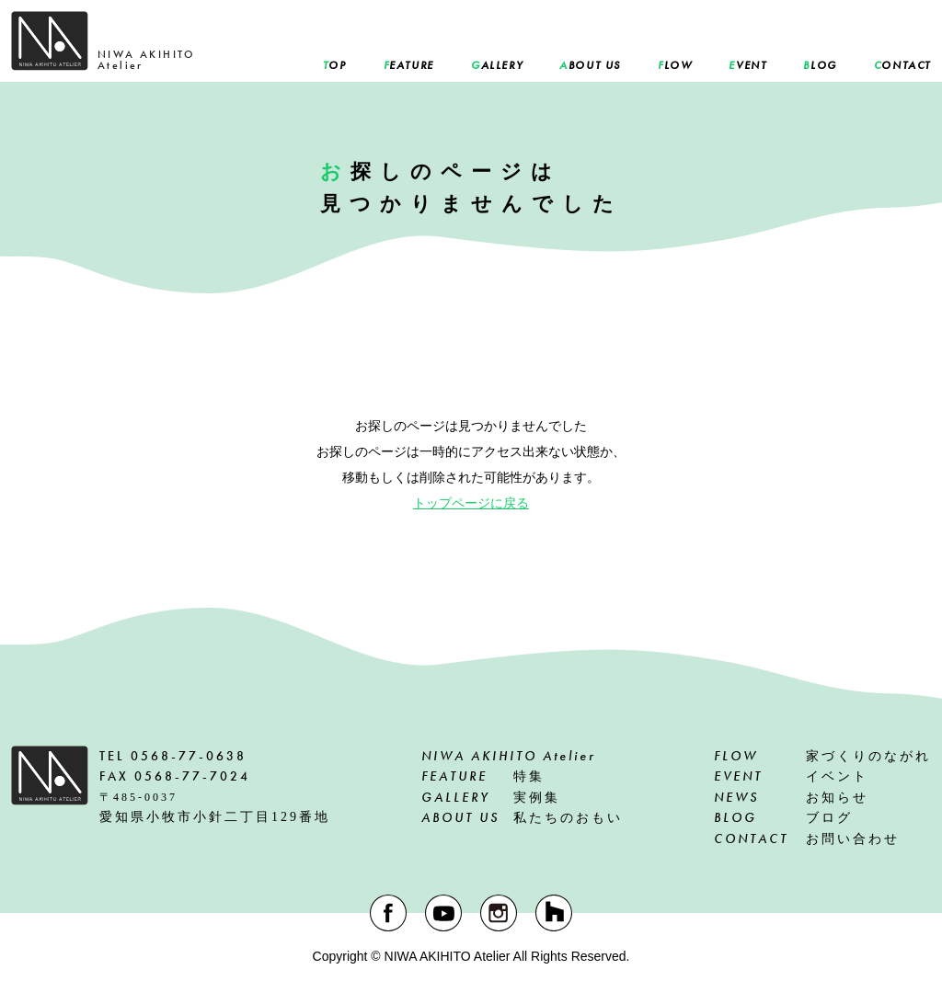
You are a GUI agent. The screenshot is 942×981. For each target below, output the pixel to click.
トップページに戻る (471, 503)
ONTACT (902, 65)
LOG (819, 65)
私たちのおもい (522, 817)
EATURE (409, 65)
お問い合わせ (807, 838)
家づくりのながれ (822, 755)
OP (335, 65)
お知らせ (791, 797)
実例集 (490, 797)
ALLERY (497, 65)
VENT (747, 65)
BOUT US (590, 65)
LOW (675, 65)
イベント (791, 776)
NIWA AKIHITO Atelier (508, 755)
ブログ (783, 817)
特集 (483, 776)
